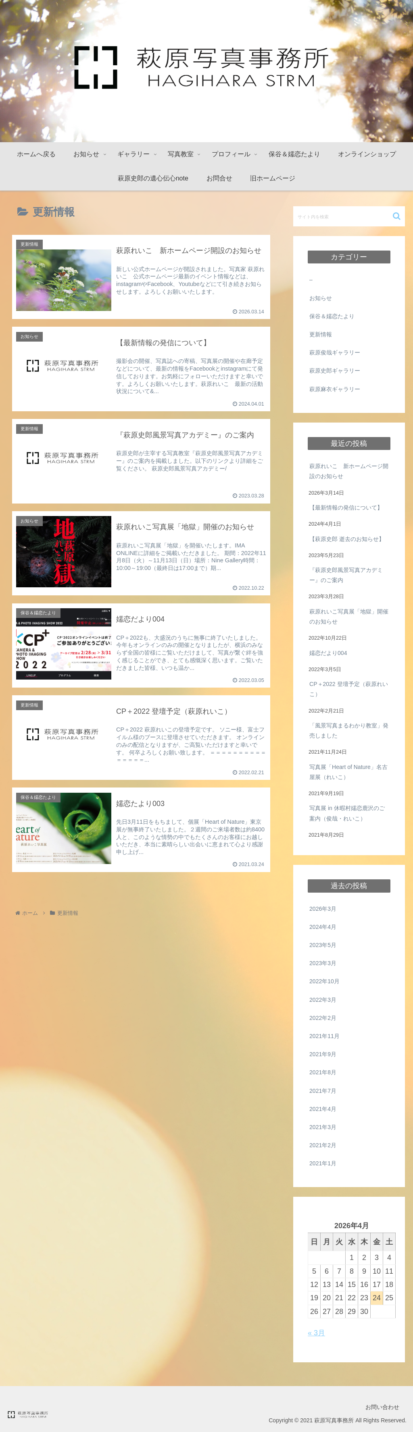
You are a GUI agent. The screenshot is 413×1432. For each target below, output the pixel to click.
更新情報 (320, 334)
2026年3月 (322, 909)
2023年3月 (322, 963)
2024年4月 (322, 927)
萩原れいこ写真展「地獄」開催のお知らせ (348, 616)
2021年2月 (322, 1145)
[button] (397, 216)
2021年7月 (322, 1091)
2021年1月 (322, 1163)
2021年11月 (324, 1036)
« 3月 (316, 1333)
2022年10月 (324, 981)
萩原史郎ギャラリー (334, 370)
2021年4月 (322, 1109)
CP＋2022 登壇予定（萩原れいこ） (348, 689)
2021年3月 (322, 1127)
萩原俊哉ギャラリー (334, 352)
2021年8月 (322, 1072)
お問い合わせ (382, 1407)
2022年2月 (322, 1018)
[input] (349, 216)
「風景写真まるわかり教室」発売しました (348, 730)
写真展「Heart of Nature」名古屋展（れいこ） (348, 772)
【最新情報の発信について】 (346, 507)
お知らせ (320, 298)
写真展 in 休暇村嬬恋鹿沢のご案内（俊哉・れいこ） (347, 813)
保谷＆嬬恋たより (332, 316)
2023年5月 (322, 945)
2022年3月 (322, 1000)
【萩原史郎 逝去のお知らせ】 (346, 539)
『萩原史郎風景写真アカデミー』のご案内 (346, 575)
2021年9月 (322, 1054)
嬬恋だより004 (328, 653)
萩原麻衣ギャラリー (334, 389)
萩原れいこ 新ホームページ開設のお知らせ (348, 471)
